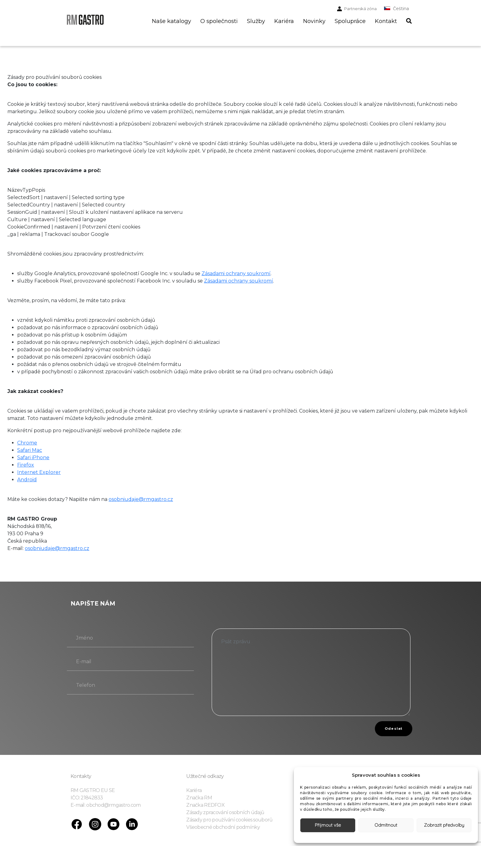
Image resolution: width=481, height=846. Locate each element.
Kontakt (386, 21)
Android (27, 480)
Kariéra (284, 21)
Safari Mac (29, 450)
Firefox (25, 465)
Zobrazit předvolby (444, 825)
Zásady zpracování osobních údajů (225, 812)
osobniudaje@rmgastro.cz (141, 499)
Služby (256, 21)
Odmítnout (386, 825)
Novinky (314, 21)
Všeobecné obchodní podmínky (223, 827)
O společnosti (219, 21)
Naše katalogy (171, 21)
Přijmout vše (328, 825)
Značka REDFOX (205, 805)
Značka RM (199, 798)
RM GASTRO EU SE (93, 790)
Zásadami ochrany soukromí (236, 273)
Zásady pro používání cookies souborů (229, 820)
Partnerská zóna (360, 8)
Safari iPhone (33, 457)
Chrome (27, 443)
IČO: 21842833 (87, 798)
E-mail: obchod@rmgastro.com (106, 805)
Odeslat (393, 728)
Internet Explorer (39, 472)
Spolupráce (350, 21)
